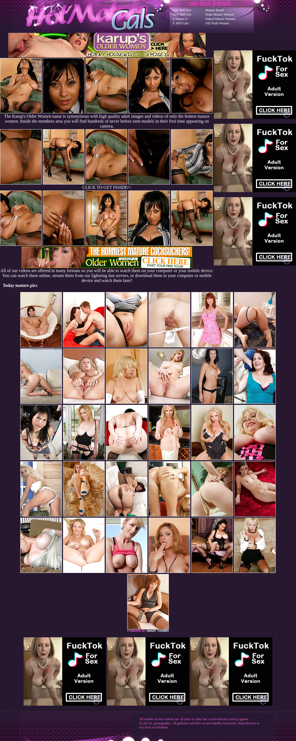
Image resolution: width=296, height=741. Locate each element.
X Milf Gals (181, 23)
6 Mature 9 (180, 19)
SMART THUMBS (158, 630)
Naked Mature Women (220, 19)
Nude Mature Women (220, 14)
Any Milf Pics (182, 10)
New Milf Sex (182, 14)
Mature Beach (215, 10)
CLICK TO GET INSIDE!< (106, 187)
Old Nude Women (217, 23)
